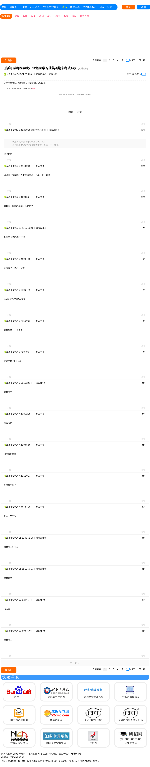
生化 (33, 16)
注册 (143, 7)
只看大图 (53, 74)
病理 (58, 16)
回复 (33, 89)
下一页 (142, 60)
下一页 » (75, 663)
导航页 (13, 7)
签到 (4, 7)
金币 (64, 7)
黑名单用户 (64, 754)
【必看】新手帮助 (29, 7)
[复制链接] (83, 68)
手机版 (44, 754)
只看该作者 (41, 74)
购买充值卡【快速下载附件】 (15, 754)
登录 (128, 7)
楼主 (129, 74)
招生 (74, 16)
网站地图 (53, 754)
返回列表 (96, 60)
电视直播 (75, 7)
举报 (143, 124)
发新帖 (8, 60)
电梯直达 (136, 74)
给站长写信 (106, 7)
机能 (41, 16)
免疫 (66, 16)
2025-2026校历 (51, 7)
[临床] (8, 68)
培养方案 (84, 16)
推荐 (143, 130)
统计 (49, 16)
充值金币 (34, 754)
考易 (17, 16)
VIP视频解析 (89, 7)
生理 (25, 16)
